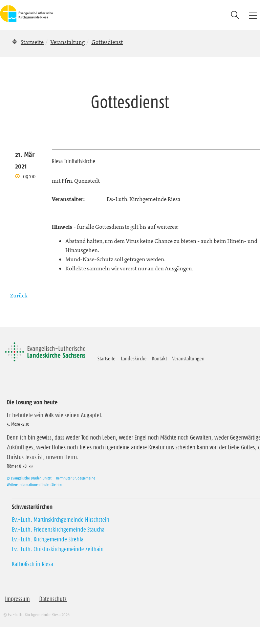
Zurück (18, 295)
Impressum (17, 599)
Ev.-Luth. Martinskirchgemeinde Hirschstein (60, 519)
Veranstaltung (67, 42)
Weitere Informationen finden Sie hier (34, 484)
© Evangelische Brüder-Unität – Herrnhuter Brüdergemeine (51, 477)
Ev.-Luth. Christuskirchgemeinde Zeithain (58, 549)
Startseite (32, 42)
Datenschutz (53, 599)
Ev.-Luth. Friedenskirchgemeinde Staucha (58, 529)
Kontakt (159, 358)
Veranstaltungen (188, 358)
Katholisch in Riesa (32, 564)
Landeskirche (134, 358)
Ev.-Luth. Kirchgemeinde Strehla (48, 539)
